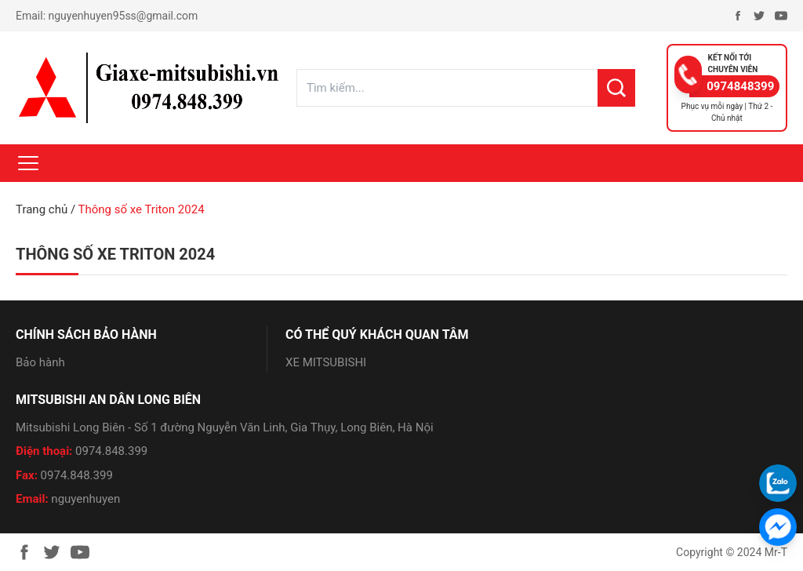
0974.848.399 (111, 451)
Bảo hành (40, 362)
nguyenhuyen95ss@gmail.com (123, 15)
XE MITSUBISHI (325, 362)
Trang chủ (41, 209)
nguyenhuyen (85, 499)
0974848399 (740, 86)
